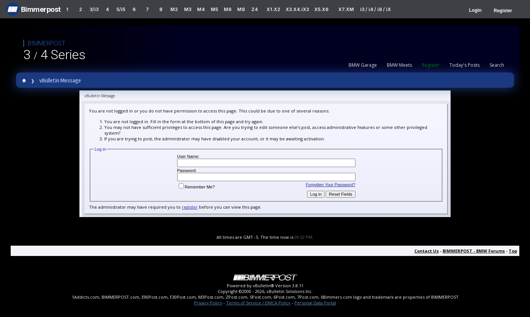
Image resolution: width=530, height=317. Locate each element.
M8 (241, 9)
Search (497, 65)
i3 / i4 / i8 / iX (375, 9)
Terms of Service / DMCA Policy (258, 303)
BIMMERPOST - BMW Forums (474, 251)
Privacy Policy (208, 303)
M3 (187, 9)
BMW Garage (363, 65)
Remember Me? (197, 187)
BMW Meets (399, 65)
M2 (174, 9)
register (190, 207)
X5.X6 (321, 9)
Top (513, 251)
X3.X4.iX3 (297, 9)
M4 (201, 9)
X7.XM (346, 9)
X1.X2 (273, 9)
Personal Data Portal (315, 303)
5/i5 (120, 9)
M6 (227, 9)
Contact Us (426, 251)
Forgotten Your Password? (330, 184)
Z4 (254, 9)
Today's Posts (464, 65)
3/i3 (94, 9)
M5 (214, 9)
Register (503, 10)
